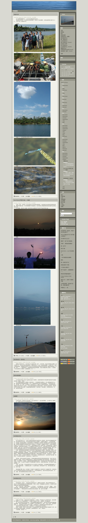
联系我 (62, 32)
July (64, 93)
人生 (62, 197)
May (64, 88)
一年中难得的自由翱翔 (66, 257)
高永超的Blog (64, 38)
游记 (62, 195)
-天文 (62, 203)
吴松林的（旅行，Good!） (67, 51)
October (65, 99)
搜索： (63, 210)
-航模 (62, 206)
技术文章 (63, 202)
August (64, 130)
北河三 (62, 332)
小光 (62, 320)
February (65, 90)
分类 (62, 192)
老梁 (62, 313)
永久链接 (28, 196)
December (65, 96)
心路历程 (63, 196)
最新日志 (63, 228)
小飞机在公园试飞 (65, 267)
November (65, 116)
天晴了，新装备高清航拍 (66, 243)
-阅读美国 (63, 199)
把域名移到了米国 (65, 265)
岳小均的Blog (64, 45)
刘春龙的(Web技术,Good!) (67, 49)
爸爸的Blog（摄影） (65, 36)
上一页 (14, 517)
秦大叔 (62, 301)
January (65, 107)
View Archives (64, 82)
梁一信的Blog (64, 39)
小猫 (62, 255)
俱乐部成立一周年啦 (68, 178)
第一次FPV (63, 246)
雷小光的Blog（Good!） (66, 42)
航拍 (62, 260)
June (64, 133)
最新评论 (63, 292)
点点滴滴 (63, 200)
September (65, 85)
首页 (62, 30)
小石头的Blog (64, 41)
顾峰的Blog (63, 48)
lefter (62, 350)
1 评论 (16, 355)
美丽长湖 (65, 161)
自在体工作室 (64, 43)
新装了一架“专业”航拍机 (66, 241)
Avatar (63, 14)
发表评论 (17, 196)
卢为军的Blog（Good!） (66, 46)
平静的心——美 (64, 287)
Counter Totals (65, 219)
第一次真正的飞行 (65, 262)
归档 (62, 79)
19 (71, 72)
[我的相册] (63, 35)
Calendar (63, 64)
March (64, 147)
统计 (62, 33)
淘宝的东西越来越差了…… (67, 273)
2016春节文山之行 (65, 238)
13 (72, 71)
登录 (62, 53)
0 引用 (22, 196)
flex (62, 295)
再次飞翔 (63, 248)
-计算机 (62, 205)
